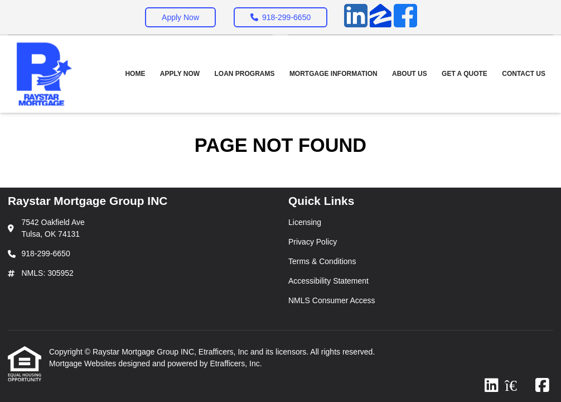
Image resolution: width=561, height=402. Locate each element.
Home (135, 74)
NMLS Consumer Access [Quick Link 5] (331, 300)
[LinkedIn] (355, 17)
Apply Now (180, 17)
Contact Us (523, 74)
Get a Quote (464, 74)
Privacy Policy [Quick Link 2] (312, 241)
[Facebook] (405, 17)
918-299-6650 (280, 17)
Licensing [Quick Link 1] (304, 222)
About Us (409, 74)
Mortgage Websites (83, 363)
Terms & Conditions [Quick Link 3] (322, 261)
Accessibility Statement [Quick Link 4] (328, 280)
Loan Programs (245, 74)
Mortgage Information (333, 74)
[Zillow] (380, 17)
